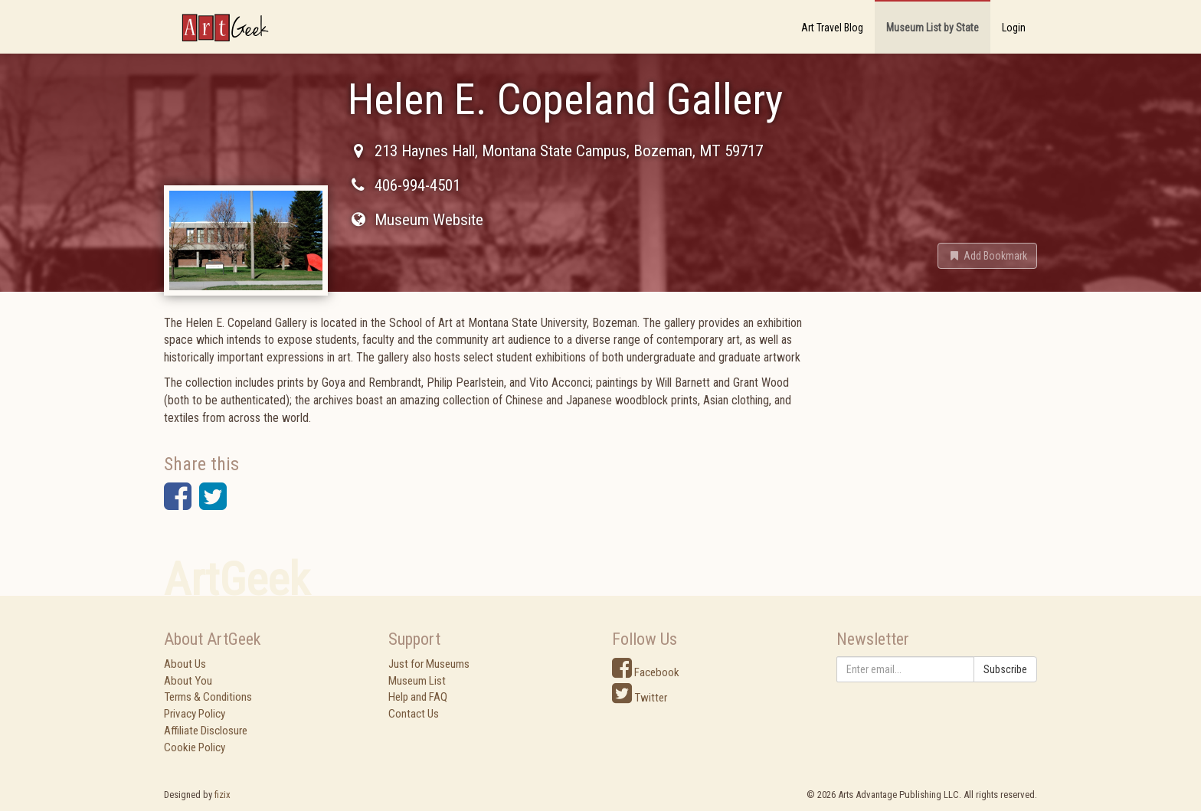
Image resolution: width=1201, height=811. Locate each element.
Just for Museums (429, 664)
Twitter (639, 698)
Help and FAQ (417, 697)
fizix (222, 794)
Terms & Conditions (208, 697)
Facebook (645, 672)
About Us (185, 664)
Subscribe (1005, 669)
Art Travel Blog (832, 27)
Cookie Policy (194, 747)
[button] (987, 256)
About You (188, 681)
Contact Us (413, 714)
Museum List (417, 681)
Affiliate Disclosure (205, 730)
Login (1014, 27)
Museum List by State (932, 27)
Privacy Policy (194, 714)
